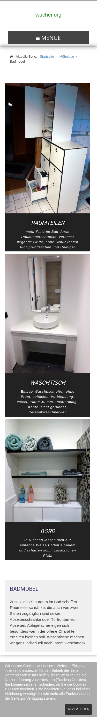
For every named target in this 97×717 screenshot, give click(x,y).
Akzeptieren (78, 709)
